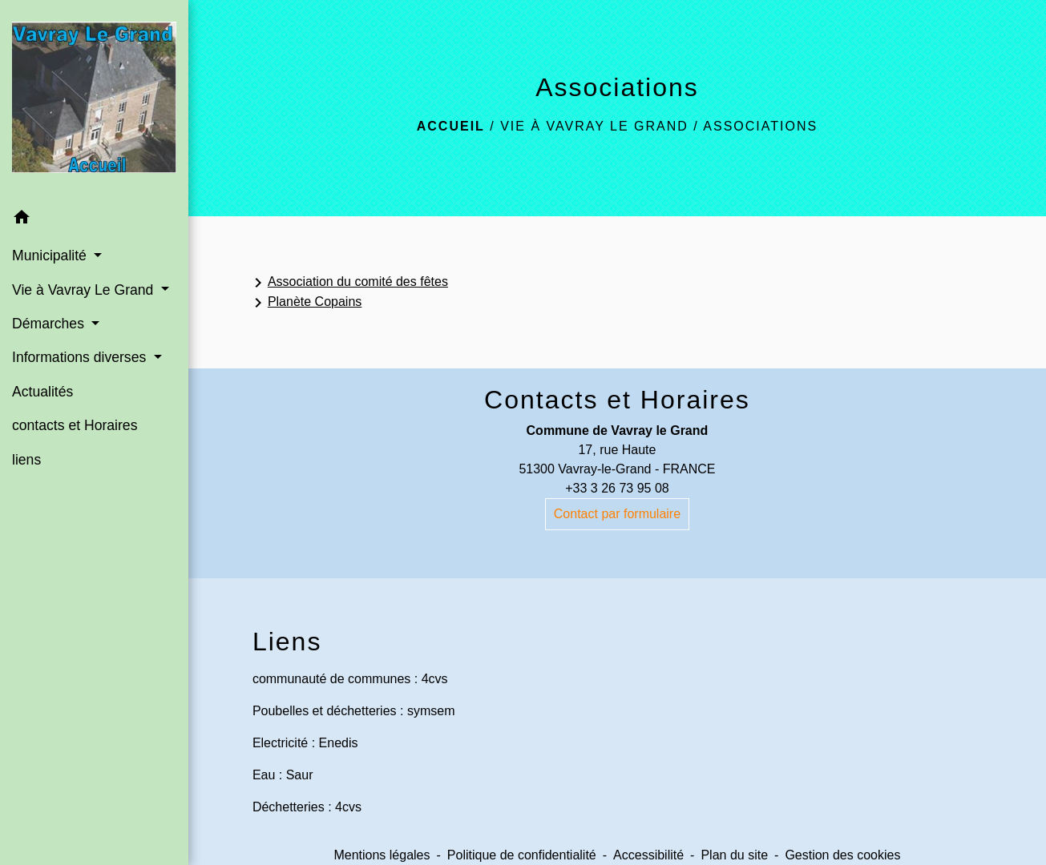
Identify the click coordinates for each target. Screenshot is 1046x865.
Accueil (451, 126)
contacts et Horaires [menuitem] (74, 425)
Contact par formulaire (617, 514)
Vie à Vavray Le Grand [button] (84, 290)
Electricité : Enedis (305, 743)
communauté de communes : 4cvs (350, 679)
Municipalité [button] (51, 255)
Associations (760, 126)
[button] (94, 220)
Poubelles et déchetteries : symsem (353, 711)
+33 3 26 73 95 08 (616, 488)
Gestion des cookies (842, 855)
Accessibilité (648, 855)
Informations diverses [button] (81, 357)
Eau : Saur (282, 775)
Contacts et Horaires (617, 399)
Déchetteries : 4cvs (306, 807)
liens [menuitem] (26, 460)
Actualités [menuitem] (42, 392)
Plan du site (734, 855)
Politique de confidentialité (521, 855)
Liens (287, 641)
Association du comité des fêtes (348, 282)
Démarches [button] (50, 324)
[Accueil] (94, 101)
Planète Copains (304, 302)
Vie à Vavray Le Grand (594, 126)
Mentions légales (381, 855)
